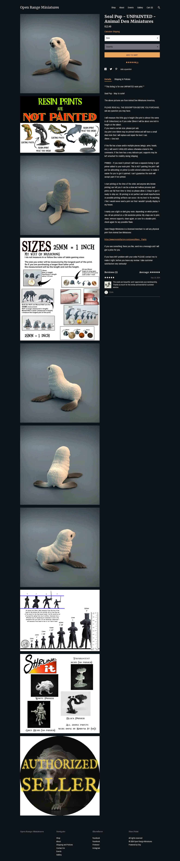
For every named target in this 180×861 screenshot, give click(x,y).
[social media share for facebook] (105, 69)
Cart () (150, 7)
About (121, 7)
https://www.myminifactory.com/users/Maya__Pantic (125, 239)
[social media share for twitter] (111, 69)
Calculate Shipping (112, 31)
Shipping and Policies (64, 844)
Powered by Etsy (135, 844)
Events (131, 7)
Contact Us (60, 848)
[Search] (159, 7)
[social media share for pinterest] (116, 69)
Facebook (96, 838)
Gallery (140, 7)
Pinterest (96, 844)
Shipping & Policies (122, 79)
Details (108, 79)
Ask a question (126, 69)
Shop (113, 7)
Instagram (96, 848)
